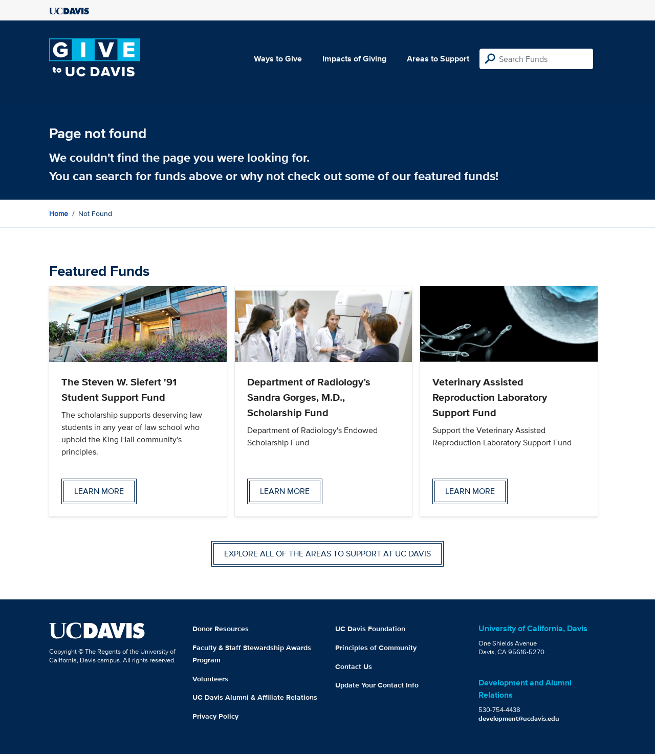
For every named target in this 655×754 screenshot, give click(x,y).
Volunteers (210, 679)
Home (58, 213)
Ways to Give (278, 58)
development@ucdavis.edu (518, 718)
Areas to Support (438, 58)
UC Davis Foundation (370, 628)
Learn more (99, 491)
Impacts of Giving (354, 58)
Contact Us (353, 666)
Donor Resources (220, 628)
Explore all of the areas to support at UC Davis (327, 553)
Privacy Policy (215, 716)
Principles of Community (376, 647)
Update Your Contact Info (377, 685)
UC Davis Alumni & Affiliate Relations (254, 697)
